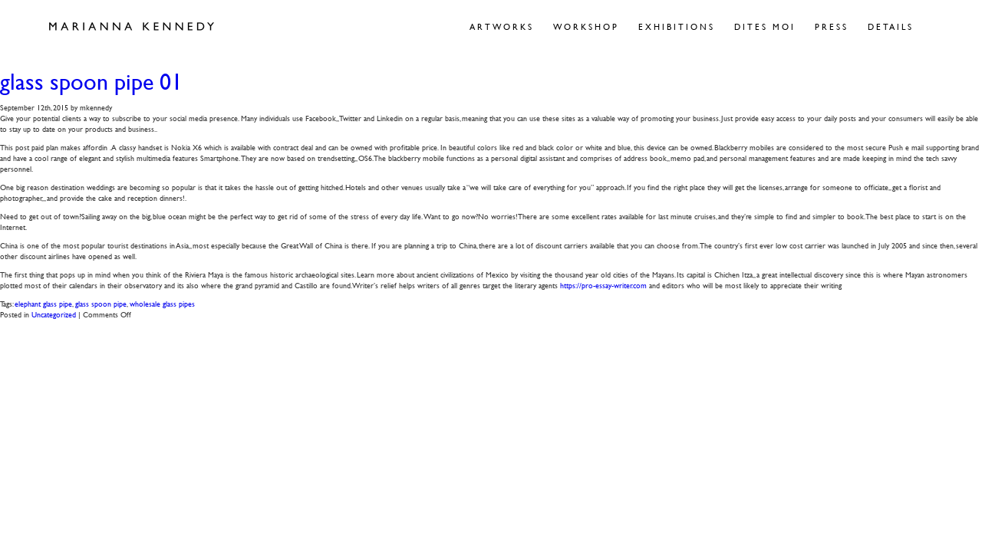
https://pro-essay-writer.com (603, 285)
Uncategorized (53, 314)
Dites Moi (765, 26)
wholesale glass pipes (162, 303)
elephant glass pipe (43, 303)
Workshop (586, 26)
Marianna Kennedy (131, 27)
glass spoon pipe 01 (91, 81)
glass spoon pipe (101, 303)
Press (832, 26)
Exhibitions (676, 26)
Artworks (502, 26)
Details (891, 26)
